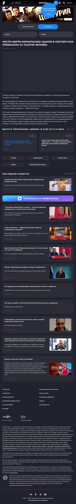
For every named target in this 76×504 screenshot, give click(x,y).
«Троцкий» (50, 446)
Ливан (13, 164)
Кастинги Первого (7, 404)
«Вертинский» (65, 446)
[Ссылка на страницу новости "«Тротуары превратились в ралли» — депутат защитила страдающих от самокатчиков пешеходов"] (38, 213)
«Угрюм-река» (36, 446)
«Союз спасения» (26, 446)
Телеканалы (14, 472)
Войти (69, 3)
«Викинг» (44, 446)
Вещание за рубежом (26, 418)
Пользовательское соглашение (48, 389)
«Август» (65, 444)
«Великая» (57, 446)
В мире (13, 158)
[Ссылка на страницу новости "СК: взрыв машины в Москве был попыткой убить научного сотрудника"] (38, 307)
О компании (6, 389)
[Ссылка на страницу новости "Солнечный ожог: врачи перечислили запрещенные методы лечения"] (38, 185)
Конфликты (38, 158)
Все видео (5, 408)
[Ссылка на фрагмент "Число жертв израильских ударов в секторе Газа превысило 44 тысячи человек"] (19, 142)
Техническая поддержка (46, 397)
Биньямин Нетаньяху (38, 164)
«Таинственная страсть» (9, 448)
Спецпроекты (6, 393)
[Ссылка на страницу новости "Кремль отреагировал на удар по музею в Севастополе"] (38, 272)
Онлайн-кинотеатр (8, 397)
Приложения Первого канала (11, 401)
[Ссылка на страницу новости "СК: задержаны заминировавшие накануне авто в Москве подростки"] (38, 290)
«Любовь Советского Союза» (11, 446)
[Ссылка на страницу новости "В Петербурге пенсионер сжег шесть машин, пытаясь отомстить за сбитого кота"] (38, 325)
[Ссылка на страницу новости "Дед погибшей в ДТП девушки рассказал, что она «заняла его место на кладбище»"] (38, 253)
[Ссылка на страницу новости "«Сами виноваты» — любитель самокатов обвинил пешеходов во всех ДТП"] (38, 233)
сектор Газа (62, 158)
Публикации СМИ (44, 404)
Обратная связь (44, 393)
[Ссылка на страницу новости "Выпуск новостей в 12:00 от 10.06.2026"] (38, 368)
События (41, 401)
